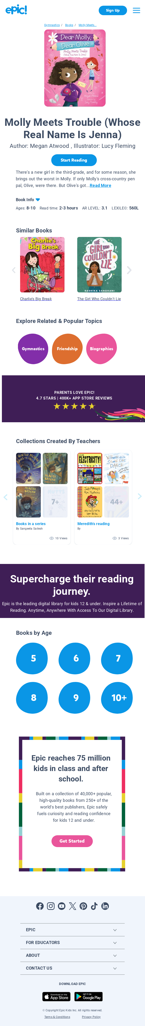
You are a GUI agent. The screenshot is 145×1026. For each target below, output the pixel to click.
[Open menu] (136, 10)
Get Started (72, 841)
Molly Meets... (88, 25)
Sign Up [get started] (112, 10)
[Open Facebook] (40, 906)
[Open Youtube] (61, 906)
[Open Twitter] (72, 906)
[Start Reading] (74, 160)
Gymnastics (52, 25)
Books (69, 25)
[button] (42, 497)
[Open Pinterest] (83, 906)
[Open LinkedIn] (105, 906)
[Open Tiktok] (94, 906)
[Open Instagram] (51, 906)
